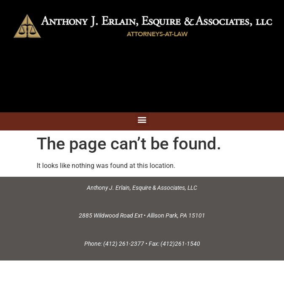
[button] (142, 119)
